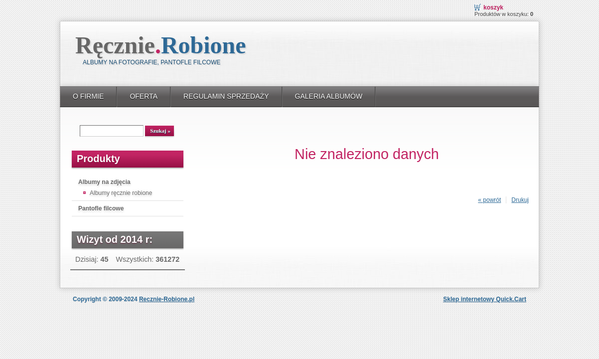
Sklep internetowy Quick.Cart (484, 299)
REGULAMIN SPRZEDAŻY (226, 96)
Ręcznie (160, 45)
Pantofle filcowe (101, 208)
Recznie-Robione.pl (166, 299)
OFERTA (143, 96)
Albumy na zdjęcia (104, 182)
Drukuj (520, 199)
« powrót (489, 199)
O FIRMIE (88, 96)
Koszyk (493, 7)
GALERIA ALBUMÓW (329, 96)
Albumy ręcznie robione (121, 192)
